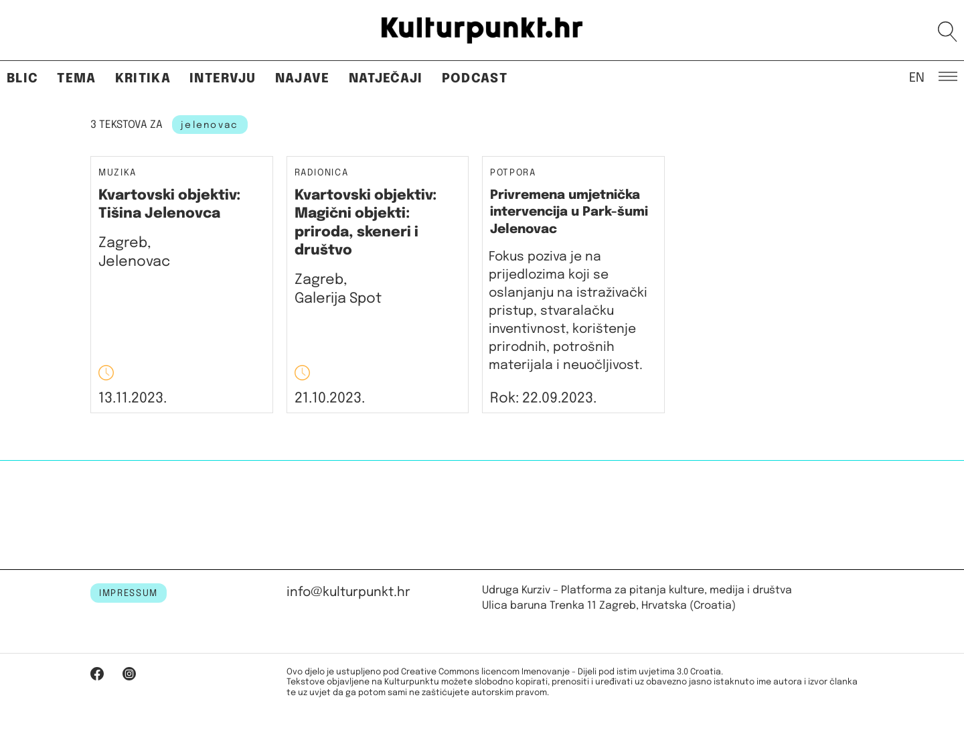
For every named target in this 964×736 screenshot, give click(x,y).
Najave (302, 78)
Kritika (143, 78)
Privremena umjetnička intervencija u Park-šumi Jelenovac (569, 212)
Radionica (322, 173)
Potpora (513, 172)
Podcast (474, 78)
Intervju (222, 78)
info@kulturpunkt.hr (348, 592)
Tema (76, 78)
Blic (22, 78)
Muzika (117, 173)
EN (917, 77)
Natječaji (386, 78)
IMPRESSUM (128, 593)
